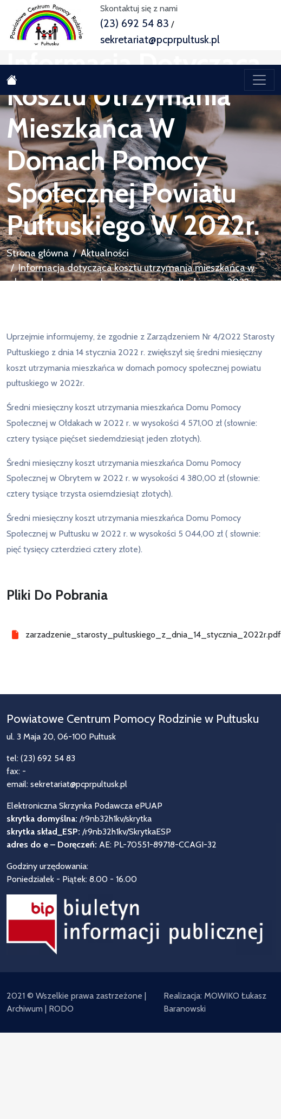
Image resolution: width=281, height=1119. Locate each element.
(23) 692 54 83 (134, 23)
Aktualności (105, 253)
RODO (61, 1008)
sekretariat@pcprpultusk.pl (160, 39)
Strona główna (37, 253)
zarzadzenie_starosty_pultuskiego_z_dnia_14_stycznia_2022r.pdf (150, 634)
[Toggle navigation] (259, 80)
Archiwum (24, 1008)
